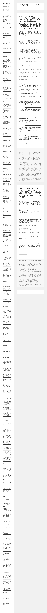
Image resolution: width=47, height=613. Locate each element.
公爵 (19, 175)
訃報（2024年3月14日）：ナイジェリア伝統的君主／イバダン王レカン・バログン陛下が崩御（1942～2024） (7, 240)
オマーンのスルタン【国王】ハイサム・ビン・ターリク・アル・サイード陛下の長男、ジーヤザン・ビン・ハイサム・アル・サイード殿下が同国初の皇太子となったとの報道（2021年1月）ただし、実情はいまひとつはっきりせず (7, 575)
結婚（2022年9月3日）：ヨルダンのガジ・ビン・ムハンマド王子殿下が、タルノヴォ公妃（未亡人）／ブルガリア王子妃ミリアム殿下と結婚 (7, 347)
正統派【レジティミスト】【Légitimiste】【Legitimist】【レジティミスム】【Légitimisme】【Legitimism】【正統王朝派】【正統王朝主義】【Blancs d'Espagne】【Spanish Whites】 (30, 176)
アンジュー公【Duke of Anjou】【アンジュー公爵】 (31, 261)
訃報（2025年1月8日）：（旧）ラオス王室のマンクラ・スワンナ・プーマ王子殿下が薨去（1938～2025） (7, 152)
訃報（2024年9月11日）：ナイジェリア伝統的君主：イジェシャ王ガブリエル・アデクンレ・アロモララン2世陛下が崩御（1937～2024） (7, 216)
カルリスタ (28, 265)
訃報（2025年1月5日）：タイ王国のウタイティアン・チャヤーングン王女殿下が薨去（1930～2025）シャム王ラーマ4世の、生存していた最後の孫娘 (7, 164)
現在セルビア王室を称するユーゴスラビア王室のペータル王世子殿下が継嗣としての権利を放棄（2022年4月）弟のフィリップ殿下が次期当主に (7, 553)
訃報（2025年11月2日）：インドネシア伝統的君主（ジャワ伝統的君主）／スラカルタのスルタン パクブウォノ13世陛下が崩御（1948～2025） (7, 48)
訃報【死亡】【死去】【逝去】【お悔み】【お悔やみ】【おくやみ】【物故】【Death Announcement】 (30, 179)
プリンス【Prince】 (38, 167)
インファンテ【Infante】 (29, 264)
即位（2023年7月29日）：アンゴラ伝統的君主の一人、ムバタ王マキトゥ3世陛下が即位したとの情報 (7, 510)
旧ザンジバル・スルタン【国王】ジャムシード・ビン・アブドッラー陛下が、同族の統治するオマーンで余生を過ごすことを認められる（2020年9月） (7, 597)
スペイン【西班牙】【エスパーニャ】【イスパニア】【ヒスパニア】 (30, 157)
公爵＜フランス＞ (28, 175)
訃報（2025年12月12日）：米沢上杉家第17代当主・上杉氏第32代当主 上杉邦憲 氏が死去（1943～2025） (7, 20)
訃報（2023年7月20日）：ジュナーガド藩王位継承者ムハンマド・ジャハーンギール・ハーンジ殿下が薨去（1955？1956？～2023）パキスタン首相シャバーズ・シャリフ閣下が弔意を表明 (7, 269)
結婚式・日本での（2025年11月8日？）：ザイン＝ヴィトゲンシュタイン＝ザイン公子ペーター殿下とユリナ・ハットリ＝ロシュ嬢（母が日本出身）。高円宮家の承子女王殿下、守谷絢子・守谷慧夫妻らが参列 (7, 316)
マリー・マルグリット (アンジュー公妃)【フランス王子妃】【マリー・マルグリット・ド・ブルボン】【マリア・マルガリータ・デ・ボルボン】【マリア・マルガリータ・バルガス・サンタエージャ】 (30, 274)
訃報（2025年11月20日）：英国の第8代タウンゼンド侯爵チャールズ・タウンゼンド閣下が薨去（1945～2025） (7, 28)
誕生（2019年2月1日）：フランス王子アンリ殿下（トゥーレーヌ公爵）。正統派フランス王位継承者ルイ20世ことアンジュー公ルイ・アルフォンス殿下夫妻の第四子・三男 (30, 193)
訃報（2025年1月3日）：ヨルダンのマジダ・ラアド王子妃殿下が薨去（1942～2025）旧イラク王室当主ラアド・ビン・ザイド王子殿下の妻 (7, 170)
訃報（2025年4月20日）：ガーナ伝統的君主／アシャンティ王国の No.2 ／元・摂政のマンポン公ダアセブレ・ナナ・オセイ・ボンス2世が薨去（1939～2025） (7, 111)
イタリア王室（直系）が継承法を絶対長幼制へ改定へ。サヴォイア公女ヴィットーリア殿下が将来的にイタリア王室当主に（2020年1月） (7, 603)
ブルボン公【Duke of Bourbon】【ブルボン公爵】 (25, 168)
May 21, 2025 (38, 96)
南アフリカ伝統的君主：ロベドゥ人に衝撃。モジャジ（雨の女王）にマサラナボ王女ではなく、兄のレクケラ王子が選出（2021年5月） (7, 559)
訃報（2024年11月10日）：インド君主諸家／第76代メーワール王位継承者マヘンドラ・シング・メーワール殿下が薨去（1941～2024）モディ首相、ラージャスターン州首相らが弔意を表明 (7, 203)
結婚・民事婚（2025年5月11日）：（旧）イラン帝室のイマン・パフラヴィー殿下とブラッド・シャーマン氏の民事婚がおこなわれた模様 (7, 329)
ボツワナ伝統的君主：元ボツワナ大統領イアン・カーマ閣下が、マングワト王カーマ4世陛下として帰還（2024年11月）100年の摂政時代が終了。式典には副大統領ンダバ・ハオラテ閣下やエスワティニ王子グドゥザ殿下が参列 (7, 460)
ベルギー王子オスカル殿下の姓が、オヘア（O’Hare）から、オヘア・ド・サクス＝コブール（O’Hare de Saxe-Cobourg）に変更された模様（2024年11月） (7, 453)
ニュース (26, 260)
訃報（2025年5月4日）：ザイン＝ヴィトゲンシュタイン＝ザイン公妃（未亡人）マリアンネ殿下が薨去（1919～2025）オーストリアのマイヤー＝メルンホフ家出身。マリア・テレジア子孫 (7, 96)
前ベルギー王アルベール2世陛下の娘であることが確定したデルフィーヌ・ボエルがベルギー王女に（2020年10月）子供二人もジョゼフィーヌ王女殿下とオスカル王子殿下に (7, 590)
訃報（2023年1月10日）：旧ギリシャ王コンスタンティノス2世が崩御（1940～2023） (7, 282)
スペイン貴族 (26, 158)
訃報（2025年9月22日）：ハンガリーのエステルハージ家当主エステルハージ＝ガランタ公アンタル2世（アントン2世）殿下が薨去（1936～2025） (7, 67)
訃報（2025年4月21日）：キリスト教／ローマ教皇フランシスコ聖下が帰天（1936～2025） (7, 117)
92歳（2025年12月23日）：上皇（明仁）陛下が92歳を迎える (7, 23)
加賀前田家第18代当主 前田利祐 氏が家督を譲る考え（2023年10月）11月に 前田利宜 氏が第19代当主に (7, 504)
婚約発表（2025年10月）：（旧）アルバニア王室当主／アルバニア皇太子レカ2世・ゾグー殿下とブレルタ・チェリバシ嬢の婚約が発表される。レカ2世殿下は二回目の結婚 (7, 361)
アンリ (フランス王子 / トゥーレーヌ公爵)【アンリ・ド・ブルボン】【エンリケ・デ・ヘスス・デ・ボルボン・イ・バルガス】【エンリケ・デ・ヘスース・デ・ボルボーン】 (30, 153)
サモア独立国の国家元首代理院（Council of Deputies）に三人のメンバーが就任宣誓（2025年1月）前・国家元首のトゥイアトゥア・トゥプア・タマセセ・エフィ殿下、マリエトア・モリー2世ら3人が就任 (7, 436)
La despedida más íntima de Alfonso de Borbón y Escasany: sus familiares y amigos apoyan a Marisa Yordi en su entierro (30, 128)
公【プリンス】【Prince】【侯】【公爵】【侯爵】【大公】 (29, 279)
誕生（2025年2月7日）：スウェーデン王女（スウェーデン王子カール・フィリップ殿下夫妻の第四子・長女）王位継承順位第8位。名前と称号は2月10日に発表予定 (7, 290)
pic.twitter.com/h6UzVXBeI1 (28, 93)
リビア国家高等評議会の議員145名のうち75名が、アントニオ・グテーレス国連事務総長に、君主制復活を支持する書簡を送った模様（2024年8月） (7, 490)
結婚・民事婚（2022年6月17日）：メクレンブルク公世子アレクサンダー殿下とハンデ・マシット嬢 (7, 352)
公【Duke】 (39, 174)
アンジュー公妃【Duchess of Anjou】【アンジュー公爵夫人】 (30, 261)
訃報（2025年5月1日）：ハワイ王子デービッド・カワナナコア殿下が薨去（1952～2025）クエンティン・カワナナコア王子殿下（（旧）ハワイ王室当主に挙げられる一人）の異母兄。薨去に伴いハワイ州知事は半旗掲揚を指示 (7, 104)
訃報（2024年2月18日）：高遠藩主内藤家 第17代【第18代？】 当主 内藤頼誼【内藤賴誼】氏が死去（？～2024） (7, 245)
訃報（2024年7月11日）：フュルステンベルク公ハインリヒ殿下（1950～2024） (7, 221)
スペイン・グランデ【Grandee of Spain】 (33, 156)
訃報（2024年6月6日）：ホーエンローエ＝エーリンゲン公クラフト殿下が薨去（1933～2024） (7, 231)
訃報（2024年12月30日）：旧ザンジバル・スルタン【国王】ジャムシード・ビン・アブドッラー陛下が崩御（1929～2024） (7, 179)
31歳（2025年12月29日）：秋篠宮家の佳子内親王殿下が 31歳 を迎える (7, 16)
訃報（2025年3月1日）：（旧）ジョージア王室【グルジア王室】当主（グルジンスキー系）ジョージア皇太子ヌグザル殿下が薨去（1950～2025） (7, 147)
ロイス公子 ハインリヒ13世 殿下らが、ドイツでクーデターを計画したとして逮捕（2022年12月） (7, 528)
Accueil (31, 62)
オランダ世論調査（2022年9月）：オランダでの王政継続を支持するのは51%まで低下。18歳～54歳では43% (7, 539)
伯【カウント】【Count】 (33, 278)
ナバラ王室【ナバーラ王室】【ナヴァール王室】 (28, 268)
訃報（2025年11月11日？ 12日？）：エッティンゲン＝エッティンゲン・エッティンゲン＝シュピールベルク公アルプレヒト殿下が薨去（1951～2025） (7, 42)
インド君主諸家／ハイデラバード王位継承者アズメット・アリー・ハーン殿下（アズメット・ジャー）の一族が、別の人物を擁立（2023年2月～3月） (7, 523)
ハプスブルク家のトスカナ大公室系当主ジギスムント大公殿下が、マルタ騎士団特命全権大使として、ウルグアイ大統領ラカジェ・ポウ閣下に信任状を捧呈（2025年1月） (7, 422)
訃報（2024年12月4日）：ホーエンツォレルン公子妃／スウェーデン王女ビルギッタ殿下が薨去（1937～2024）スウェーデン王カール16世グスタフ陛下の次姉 (7, 191)
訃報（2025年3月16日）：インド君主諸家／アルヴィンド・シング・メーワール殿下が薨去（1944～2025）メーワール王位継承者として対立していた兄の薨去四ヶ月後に (7, 135)
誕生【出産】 (26, 285)
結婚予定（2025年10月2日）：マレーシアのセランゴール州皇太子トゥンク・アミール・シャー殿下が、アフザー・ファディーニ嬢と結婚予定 (7, 323)
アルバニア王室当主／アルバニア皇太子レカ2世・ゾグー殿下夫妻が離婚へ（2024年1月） (7, 500)
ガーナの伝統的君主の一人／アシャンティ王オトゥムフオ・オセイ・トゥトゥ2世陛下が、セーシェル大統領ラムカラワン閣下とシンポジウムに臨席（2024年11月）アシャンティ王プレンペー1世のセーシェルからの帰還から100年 (7, 476)
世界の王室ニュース (6, 4)
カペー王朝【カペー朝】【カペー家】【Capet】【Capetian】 (30, 155)
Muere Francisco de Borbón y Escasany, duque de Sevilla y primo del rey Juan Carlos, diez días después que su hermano (30, 104)
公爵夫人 (35, 280)
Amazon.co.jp (4, 609)
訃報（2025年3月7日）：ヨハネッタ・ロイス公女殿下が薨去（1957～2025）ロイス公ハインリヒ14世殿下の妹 (7, 141)
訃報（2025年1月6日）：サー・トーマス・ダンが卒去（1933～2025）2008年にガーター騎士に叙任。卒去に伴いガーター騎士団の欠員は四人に (7, 158)
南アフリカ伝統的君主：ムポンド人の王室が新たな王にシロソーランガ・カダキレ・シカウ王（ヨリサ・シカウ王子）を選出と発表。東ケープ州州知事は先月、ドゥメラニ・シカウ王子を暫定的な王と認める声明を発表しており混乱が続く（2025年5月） (7, 392)
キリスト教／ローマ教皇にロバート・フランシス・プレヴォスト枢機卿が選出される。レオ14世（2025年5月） (7, 409)
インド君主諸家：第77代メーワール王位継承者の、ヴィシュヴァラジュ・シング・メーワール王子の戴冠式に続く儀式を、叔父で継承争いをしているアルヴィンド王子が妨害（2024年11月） (7, 469)
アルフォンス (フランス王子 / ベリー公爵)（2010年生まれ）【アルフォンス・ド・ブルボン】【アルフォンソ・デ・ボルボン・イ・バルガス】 (30, 151)
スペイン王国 (36, 157)
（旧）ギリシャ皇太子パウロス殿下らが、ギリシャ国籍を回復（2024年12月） (7, 448)
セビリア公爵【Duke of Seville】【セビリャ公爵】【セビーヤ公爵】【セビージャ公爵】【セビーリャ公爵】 (30, 159)
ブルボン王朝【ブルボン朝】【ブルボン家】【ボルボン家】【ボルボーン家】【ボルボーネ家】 (30, 169)
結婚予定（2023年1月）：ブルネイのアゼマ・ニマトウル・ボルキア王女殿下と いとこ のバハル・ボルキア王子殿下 (7, 341)
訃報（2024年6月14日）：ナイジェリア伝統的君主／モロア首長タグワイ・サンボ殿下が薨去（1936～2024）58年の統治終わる (7, 226)
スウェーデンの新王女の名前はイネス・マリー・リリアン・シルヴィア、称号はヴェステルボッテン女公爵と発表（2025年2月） (7, 295)
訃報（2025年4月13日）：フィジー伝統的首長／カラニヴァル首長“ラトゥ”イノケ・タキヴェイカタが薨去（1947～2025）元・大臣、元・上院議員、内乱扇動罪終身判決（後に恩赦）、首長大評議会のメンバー (7, 123)
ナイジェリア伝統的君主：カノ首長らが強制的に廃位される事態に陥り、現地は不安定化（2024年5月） (7, 495)
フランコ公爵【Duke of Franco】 (37, 165)
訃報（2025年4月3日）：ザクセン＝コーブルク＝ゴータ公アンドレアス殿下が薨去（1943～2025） (7, 129)
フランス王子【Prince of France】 (31, 270)
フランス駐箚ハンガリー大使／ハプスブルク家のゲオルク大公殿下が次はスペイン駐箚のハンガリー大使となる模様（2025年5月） (7, 370)
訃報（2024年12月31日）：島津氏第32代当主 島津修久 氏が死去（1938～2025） (7, 175)
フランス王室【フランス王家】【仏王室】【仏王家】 (28, 167)
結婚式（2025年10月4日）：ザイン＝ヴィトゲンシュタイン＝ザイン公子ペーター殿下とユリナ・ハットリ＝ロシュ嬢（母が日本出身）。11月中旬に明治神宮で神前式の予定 (7, 310)
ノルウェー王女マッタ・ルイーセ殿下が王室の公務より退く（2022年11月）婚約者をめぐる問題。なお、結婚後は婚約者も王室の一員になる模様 (7, 534)
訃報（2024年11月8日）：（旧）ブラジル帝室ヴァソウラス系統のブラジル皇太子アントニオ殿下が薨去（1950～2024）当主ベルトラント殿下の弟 (7, 210)
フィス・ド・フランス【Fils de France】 (26, 163)
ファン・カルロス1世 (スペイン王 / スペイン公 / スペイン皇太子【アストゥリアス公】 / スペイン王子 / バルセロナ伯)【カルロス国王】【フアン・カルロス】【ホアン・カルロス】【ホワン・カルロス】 (30, 162)
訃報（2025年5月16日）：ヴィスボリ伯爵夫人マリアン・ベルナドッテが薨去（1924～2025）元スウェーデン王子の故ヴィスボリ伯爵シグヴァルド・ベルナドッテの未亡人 (7, 80)
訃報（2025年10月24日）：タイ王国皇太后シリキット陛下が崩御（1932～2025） (7, 53)
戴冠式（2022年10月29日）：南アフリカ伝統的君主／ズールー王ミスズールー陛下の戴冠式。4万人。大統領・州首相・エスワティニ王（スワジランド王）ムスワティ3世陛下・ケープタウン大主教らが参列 (7, 546)
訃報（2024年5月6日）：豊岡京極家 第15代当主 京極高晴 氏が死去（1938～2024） (7, 235)
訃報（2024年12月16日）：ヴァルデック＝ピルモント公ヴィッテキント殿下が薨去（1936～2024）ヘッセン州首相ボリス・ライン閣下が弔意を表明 (7, 185)
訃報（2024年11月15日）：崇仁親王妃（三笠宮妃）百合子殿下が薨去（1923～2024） (7, 197)
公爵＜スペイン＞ (23, 175)
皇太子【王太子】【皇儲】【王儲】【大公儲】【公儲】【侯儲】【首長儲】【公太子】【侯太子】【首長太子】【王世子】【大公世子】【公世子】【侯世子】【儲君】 (30, 178)
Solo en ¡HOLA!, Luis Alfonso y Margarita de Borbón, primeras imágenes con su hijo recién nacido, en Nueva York (30, 246)
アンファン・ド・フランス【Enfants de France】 (33, 152)
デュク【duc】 (36, 159)
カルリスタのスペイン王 (33, 265)
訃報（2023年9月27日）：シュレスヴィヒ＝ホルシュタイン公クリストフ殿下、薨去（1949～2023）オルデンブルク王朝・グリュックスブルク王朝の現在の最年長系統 (7, 257)
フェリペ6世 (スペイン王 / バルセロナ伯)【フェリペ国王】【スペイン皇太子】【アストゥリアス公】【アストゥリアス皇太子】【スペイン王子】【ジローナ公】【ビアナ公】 (30, 164)
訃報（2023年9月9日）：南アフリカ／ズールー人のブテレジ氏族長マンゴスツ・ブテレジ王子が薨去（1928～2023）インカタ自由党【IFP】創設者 (7, 263)
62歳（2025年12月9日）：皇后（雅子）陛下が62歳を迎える (7, 25)
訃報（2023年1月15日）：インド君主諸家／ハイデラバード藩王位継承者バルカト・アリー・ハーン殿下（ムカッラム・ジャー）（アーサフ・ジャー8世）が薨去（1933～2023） (7, 276)
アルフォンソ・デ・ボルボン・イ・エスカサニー (30, 151)
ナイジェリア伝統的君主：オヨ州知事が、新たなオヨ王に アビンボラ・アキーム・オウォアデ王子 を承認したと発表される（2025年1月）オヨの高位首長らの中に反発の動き (7, 429)
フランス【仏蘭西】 (24, 270)
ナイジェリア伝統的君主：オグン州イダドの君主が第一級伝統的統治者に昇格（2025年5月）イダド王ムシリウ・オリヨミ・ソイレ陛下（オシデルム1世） (7, 385)
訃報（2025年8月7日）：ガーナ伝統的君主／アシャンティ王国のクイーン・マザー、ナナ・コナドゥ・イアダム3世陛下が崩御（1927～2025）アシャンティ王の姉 (7, 73)
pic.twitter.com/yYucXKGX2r (34, 233)
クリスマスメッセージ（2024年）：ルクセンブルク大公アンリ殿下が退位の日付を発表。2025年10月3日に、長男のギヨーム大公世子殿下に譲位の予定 (7, 443)
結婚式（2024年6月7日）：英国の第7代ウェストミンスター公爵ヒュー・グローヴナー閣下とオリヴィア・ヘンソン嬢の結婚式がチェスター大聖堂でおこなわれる (7, 335)
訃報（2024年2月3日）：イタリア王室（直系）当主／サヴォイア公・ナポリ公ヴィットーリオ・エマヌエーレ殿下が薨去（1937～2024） (7, 251)
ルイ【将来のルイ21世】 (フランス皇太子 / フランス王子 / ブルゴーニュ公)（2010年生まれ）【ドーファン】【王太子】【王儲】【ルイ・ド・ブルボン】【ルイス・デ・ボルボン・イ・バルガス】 (30, 170)
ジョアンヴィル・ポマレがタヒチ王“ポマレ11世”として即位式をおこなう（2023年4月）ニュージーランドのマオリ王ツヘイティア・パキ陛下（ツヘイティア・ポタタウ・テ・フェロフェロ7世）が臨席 (7, 516)
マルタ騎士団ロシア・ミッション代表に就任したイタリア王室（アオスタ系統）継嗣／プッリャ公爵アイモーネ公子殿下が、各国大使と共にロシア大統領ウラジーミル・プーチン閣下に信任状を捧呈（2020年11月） (7, 583)
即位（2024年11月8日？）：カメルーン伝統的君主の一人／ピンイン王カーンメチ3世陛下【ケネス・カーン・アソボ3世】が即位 (7, 484)
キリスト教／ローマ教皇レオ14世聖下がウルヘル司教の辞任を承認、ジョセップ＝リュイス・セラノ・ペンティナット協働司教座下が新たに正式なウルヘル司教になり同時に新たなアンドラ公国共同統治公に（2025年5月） (7, 377)
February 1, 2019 (22, 238)
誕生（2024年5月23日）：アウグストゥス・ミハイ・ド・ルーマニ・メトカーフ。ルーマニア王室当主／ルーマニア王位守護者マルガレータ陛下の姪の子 (7, 301)
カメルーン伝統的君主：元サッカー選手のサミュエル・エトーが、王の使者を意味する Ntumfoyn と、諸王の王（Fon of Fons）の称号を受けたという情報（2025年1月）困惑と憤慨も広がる (7, 415)
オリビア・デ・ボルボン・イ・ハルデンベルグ (31, 155)
